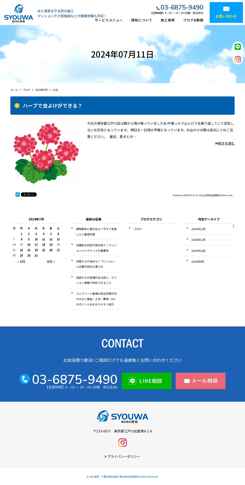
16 (28, 244)
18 (43, 244)
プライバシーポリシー (123, 456)
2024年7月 (41, 89)
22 (21, 249)
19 (50, 244)
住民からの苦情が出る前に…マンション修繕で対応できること (96, 280)
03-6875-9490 (182, 7)
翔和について (141, 19)
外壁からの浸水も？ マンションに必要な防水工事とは (95, 264)
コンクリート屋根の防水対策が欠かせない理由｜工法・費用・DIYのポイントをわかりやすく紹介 (96, 299)
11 (43, 239)
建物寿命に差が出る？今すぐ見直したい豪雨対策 (96, 231)
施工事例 (168, 19)
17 (36, 244)
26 (50, 249)
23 (28, 249)
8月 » (51, 261)
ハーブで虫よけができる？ (52, 105)
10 (36, 239)
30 (28, 255)
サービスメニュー (109, 19)
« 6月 (21, 261)
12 (50, 239)
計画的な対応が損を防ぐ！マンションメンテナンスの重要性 (96, 247)
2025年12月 (198, 229)
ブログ (138, 229)
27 (58, 249)
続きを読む (225, 143)
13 (58, 239)
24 (36, 249)
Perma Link (226, 195)
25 (43, 249)
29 (21, 255)
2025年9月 (197, 261)
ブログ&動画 (193, 19)
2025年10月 (198, 251)
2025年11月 (198, 240)
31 (36, 255)
